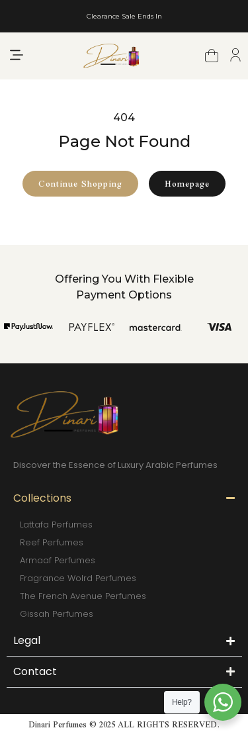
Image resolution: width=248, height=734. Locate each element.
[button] (16, 56)
